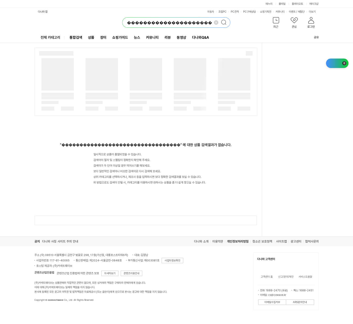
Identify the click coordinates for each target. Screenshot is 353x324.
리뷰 (168, 37)
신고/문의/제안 (286, 276)
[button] (276, 23)
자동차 (210, 11)
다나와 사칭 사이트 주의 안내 (60, 241)
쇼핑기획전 (265, 11)
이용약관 (217, 241)
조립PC (222, 11)
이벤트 (292, 11)
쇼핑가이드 (120, 37)
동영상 (181, 37)
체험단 (301, 11)
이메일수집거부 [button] (272, 302)
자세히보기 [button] (109, 273)
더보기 (314, 11)
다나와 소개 (201, 241)
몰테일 (282, 3)
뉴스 (137, 37)
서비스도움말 (305, 276)
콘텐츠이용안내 (131, 273)
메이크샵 (313, 3)
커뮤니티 (280, 11)
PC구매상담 (249, 11)
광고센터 (296, 241)
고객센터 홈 (267, 276)
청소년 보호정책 (262, 241)
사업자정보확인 (172, 260)
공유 (313, 37)
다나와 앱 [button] (43, 11)
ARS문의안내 (300, 302)
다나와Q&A (200, 37)
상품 (91, 37)
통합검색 (76, 37)
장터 (103, 37)
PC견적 (235, 11)
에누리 (269, 3)
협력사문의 (312, 241)
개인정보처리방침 (238, 241)
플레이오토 (297, 3)
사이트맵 (281, 241)
